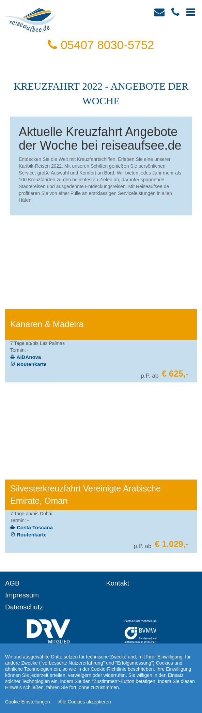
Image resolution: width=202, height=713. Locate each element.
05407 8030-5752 (101, 44)
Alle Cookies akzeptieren (85, 701)
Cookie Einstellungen (27, 701)
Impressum (22, 595)
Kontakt (117, 583)
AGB (12, 583)
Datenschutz (24, 607)
